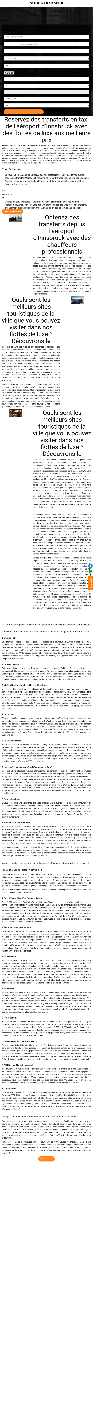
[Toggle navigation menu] (4, 3)
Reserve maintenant (12, 211)
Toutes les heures (68, 29)
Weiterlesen (7, 1271)
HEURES (7, 55)
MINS (6, 62)
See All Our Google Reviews (46, 1403)
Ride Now (9, 1254)
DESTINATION (9, 40)
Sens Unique (25, 29)
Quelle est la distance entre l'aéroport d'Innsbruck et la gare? (26, 1210)
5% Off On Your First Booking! (16, 1251)
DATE (6, 47)
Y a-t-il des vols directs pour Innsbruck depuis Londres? (24, 1233)
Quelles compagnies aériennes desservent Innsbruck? (24, 1221)
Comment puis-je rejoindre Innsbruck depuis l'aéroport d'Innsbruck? (29, 1184)
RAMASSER (8, 33)
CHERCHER (9, 73)
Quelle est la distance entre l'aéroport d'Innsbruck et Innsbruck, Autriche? (31, 1175)
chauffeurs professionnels (71, 520)
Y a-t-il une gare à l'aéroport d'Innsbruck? (19, 1196)
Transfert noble (16, 1127)
